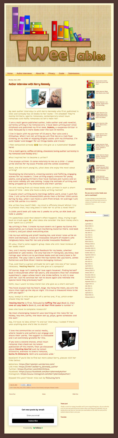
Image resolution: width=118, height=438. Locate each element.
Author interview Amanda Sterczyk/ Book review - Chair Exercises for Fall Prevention (102, 168)
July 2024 (87, 232)
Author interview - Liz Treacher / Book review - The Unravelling (102, 103)
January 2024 (88, 246)
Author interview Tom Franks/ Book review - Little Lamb (101, 135)
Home (10, 73)
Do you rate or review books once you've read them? (102, 82)
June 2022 (87, 288)
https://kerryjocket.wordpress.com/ (36, 364)
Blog (18, 387)
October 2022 (88, 279)
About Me (40, 73)
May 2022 (87, 290)
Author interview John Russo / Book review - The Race (101, 124)
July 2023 (87, 259)
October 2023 (88, 252)
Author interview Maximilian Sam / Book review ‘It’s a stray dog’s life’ (102, 178)
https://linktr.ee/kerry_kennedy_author (38, 367)
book (21, 387)
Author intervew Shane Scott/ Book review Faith (102, 92)
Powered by (33, 428)
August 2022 (88, 283)
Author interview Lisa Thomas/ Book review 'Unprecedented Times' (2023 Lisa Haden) (102, 115)
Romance (52, 387)
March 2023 (88, 268)
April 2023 (88, 266)
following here (53, 378)
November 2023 (89, 250)
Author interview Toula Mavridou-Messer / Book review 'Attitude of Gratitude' (102, 147)
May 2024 (87, 237)
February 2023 (89, 270)
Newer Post (12, 394)
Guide (61, 73)
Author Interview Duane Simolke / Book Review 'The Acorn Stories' (102, 156)
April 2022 (88, 292)
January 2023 (88, 272)
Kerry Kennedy (40, 387)
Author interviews (24, 73)
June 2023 (87, 261)
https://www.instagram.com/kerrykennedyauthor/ (45, 374)
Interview (33, 387)
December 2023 (89, 248)
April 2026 (88, 224)
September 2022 (89, 281)
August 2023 (88, 257)
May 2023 (87, 264)
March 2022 (88, 295)
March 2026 (88, 226)
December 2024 (89, 230)
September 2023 (89, 255)
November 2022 (89, 277)
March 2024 (88, 241)
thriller (57, 387)
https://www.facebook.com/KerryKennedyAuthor (43, 372)
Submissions (73, 73)
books (24, 387)
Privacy (51, 73)
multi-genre (47, 387)
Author (15, 387)
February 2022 (89, 297)
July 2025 (87, 228)
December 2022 (89, 275)
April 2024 (88, 239)
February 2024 (89, 243)
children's (28, 387)
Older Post (75, 394)
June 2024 (87, 235)
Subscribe (33, 421)
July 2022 (87, 286)
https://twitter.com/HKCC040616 (33, 369)
